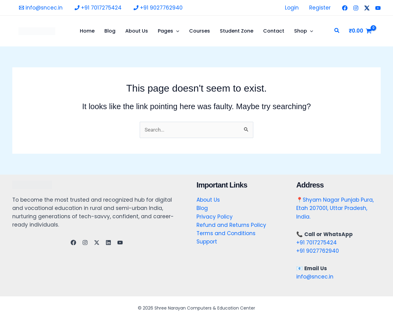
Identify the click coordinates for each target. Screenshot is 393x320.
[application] (176, 31)
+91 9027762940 (317, 251)
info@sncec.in (314, 276)
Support (206, 241)
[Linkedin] (108, 242)
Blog (202, 208)
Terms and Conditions (225, 233)
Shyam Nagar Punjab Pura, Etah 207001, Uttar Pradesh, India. (335, 208)
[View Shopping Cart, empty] (360, 31)
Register (320, 7)
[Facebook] (345, 8)
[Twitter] (367, 8)
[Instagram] (356, 8)
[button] (337, 31)
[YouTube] (378, 8)
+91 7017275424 (316, 242)
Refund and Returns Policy (231, 225)
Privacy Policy (214, 216)
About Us (208, 199)
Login (292, 7)
